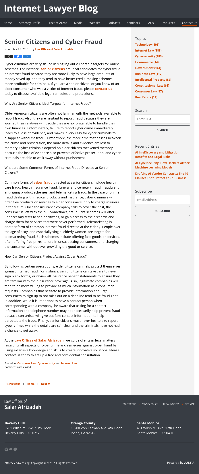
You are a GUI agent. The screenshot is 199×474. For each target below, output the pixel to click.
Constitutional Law (152, 86)
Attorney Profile (29, 23)
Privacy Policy (150, 404)
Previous (13, 383)
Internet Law (69, 363)
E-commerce (147, 62)
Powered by (180, 463)
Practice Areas (57, 23)
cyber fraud (43, 182)
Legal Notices (171, 404)
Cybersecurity (46, 363)
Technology (147, 45)
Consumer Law (26, 363)
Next (45, 383)
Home (7, 23)
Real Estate (146, 97)
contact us (103, 88)
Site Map (189, 404)
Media (78, 23)
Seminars (133, 23)
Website (95, 23)
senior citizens (53, 69)
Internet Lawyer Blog (51, 9)
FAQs (150, 23)
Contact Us (129, 404)
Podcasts (113, 23)
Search (162, 130)
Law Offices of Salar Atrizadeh (39, 340)
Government (148, 68)
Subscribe (163, 211)
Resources (168, 23)
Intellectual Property (153, 80)
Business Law (148, 74)
